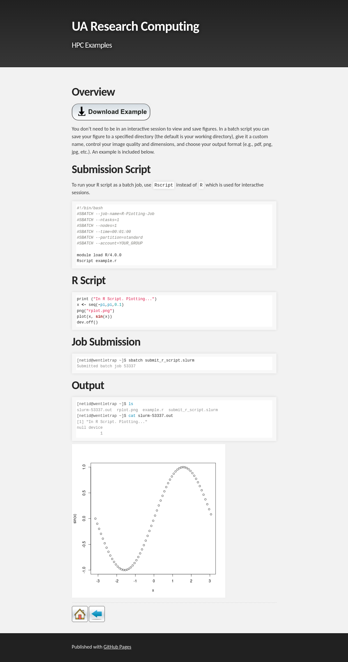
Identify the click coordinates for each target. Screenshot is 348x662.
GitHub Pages (117, 647)
